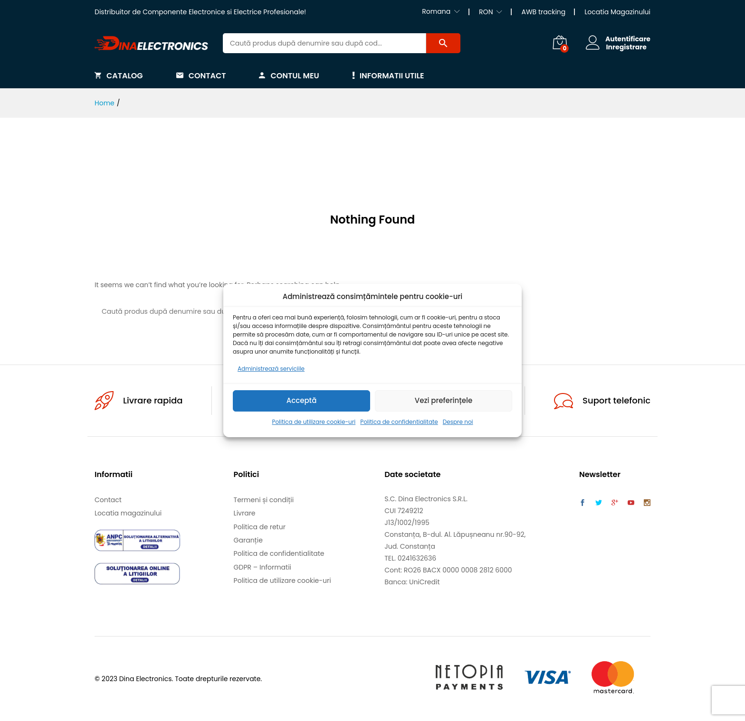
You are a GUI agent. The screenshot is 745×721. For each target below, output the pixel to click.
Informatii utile (388, 75)
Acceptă (302, 401)
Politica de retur (260, 527)
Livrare (245, 513)
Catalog (119, 75)
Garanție (248, 540)
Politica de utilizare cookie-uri (313, 422)
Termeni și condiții (264, 500)
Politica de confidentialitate (399, 422)
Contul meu (289, 75)
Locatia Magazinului (617, 12)
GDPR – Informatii (262, 567)
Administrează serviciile (271, 369)
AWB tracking (543, 12)
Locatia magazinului (128, 513)
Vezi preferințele (444, 401)
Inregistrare (625, 47)
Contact (201, 75)
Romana (436, 11)
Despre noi (458, 422)
